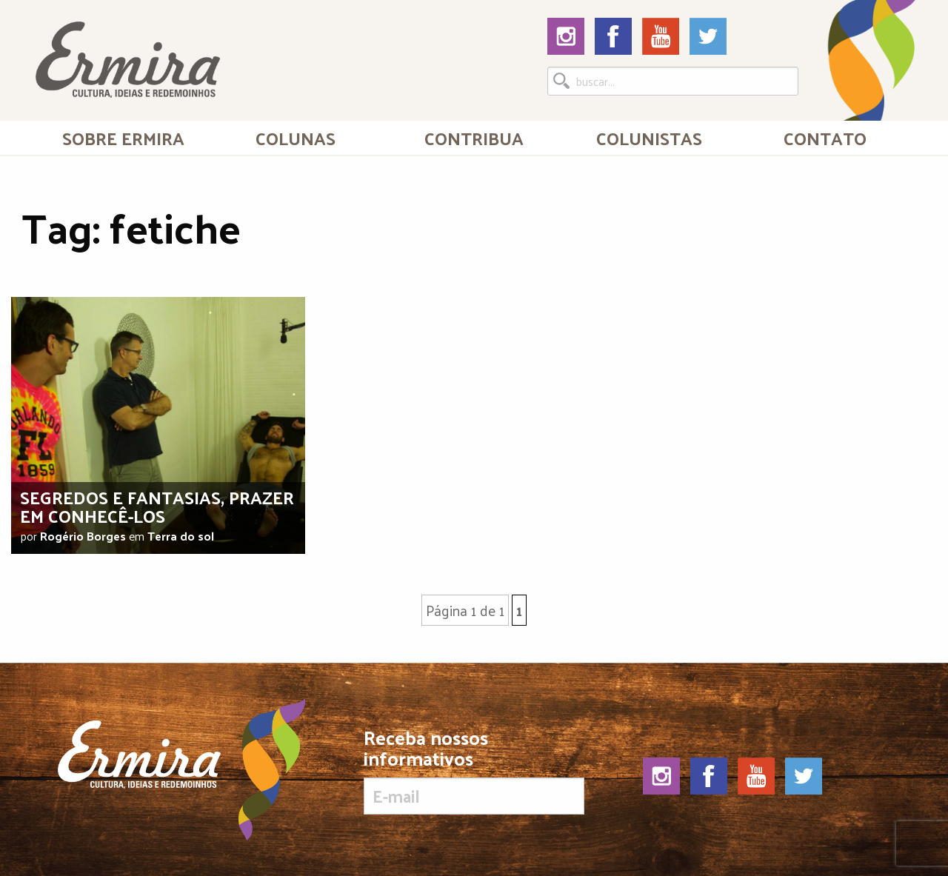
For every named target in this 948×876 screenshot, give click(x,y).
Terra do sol (180, 535)
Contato (825, 137)
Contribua (474, 137)
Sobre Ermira (123, 137)
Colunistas (649, 137)
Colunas (296, 137)
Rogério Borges (83, 535)
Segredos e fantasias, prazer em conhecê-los (157, 506)
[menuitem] (123, 138)
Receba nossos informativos (474, 771)
